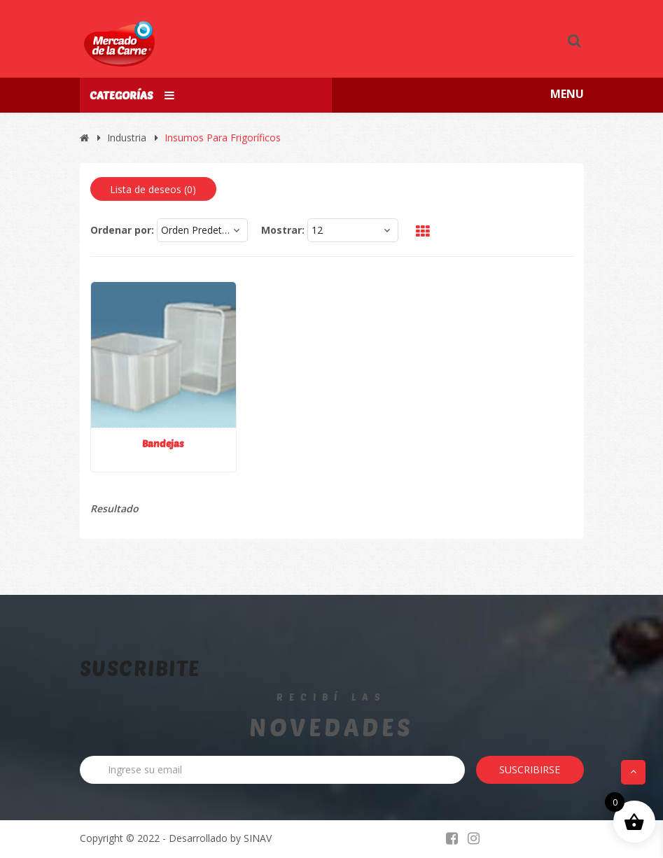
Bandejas (163, 443)
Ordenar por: (122, 230)
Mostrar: (283, 230)
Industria (126, 137)
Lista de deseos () (153, 189)
